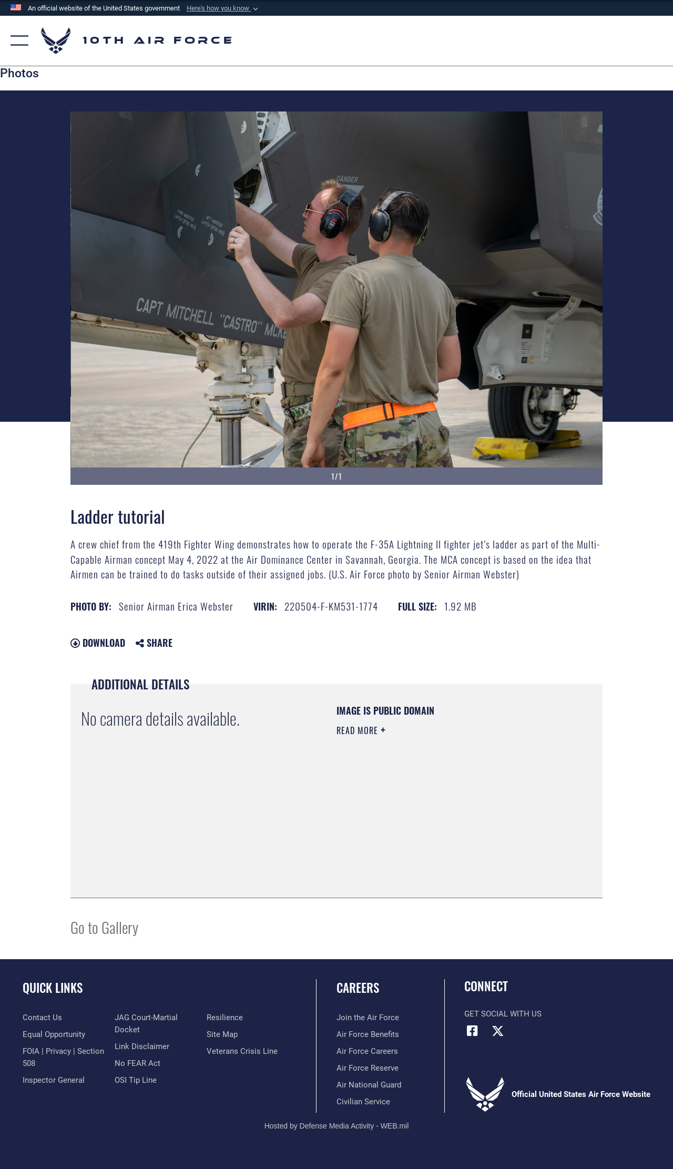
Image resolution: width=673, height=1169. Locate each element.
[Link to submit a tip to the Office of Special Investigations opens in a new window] (136, 1080)
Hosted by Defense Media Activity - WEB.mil (336, 1126)
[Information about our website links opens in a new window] (142, 1046)
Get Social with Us (503, 1014)
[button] (223, 8)
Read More (358, 730)
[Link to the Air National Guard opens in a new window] (368, 1085)
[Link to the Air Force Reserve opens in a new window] (367, 1068)
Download (97, 642)
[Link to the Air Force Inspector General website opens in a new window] (54, 1080)
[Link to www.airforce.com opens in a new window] (367, 1017)
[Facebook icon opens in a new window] (472, 1031)
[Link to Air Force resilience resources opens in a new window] (225, 1017)
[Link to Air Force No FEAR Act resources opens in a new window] (137, 1063)
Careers (357, 988)
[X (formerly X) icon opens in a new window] (498, 1031)
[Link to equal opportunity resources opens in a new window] (54, 1034)
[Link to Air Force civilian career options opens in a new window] (363, 1101)
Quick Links (53, 988)
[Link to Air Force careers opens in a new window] (367, 1051)
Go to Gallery (104, 927)
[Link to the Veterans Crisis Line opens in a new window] (242, 1051)
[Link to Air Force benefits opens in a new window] (367, 1034)
